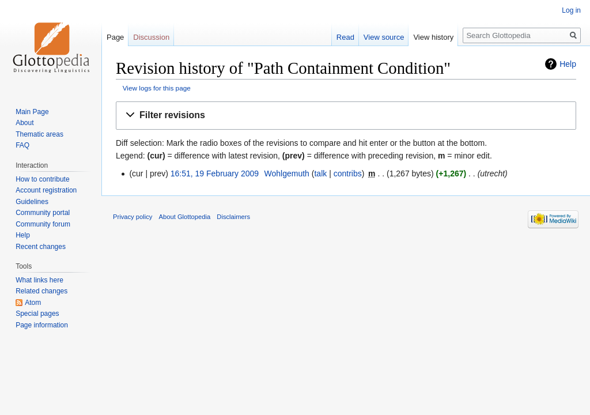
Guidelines (32, 202)
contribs (348, 173)
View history (433, 37)
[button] (346, 115)
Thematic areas (39, 134)
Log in (571, 10)
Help (567, 64)
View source (384, 37)
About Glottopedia (185, 216)
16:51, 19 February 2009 (215, 173)
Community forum (43, 224)
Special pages (37, 314)
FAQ (22, 145)
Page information (42, 325)
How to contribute (42, 179)
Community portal (43, 213)
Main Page (32, 112)
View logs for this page (157, 88)
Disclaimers (233, 216)
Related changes (41, 291)
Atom (33, 303)
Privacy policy (132, 216)
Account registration (46, 190)
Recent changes (41, 247)
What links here (39, 280)
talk (320, 173)
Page (115, 37)
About (24, 123)
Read (345, 37)
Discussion (151, 37)
